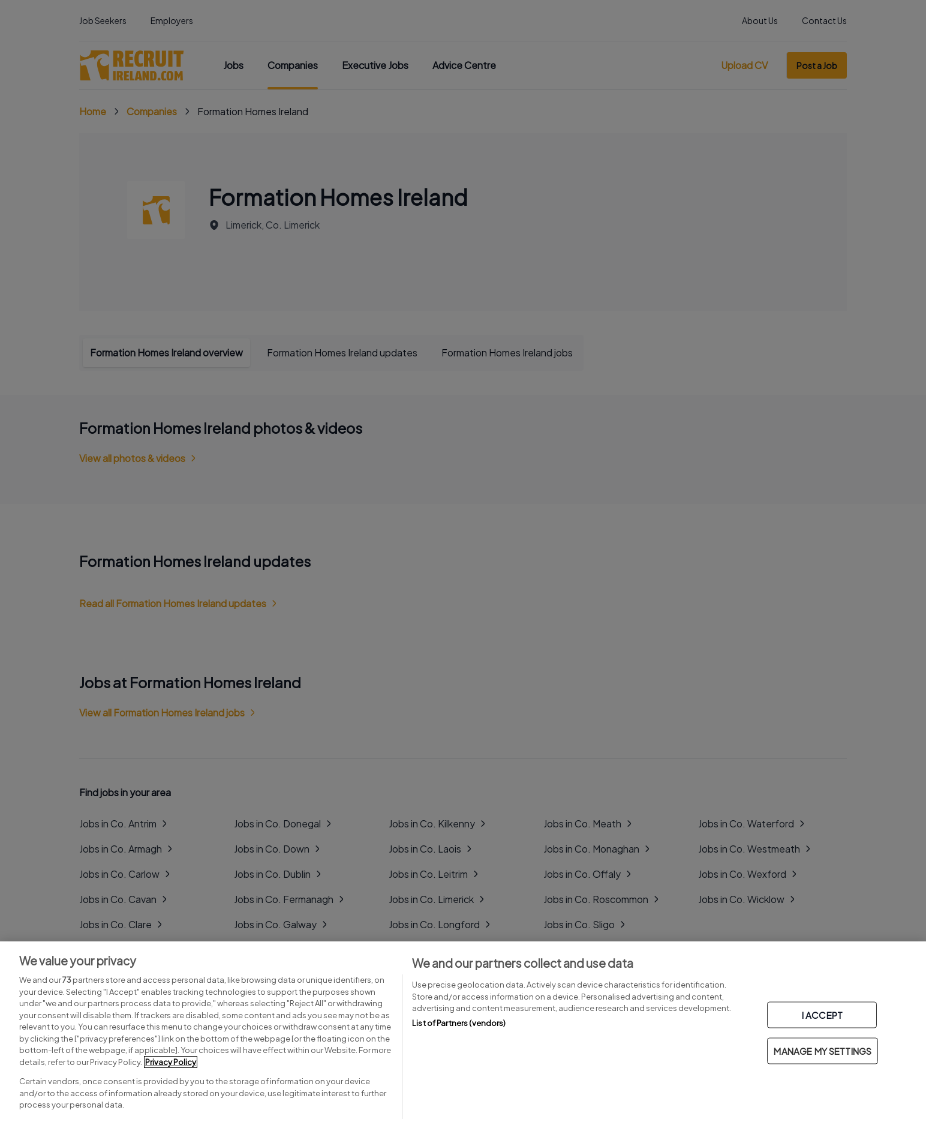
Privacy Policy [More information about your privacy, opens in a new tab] (170, 1062)
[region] (463, 1033)
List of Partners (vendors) (459, 1023)
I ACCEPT (822, 1015)
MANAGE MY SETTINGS (822, 1051)
